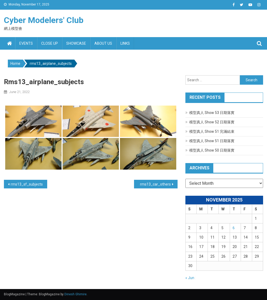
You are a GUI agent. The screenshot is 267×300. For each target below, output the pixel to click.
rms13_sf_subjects (27, 184)
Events (26, 43)
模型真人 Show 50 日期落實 (211, 150)
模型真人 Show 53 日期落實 (211, 113)
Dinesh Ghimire (75, 294)
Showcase (76, 43)
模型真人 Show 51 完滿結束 (211, 131)
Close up (49, 43)
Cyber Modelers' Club (43, 20)
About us (103, 43)
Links (125, 43)
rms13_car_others (155, 184)
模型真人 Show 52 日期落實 (211, 122)
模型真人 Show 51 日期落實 (211, 141)
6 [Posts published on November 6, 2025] (234, 228)
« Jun (189, 278)
